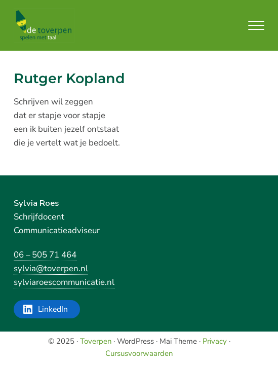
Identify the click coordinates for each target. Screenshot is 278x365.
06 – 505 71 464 (45, 255)
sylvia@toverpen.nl (51, 268)
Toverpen (95, 341)
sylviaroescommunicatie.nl (64, 282)
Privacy (215, 341)
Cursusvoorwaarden (139, 353)
